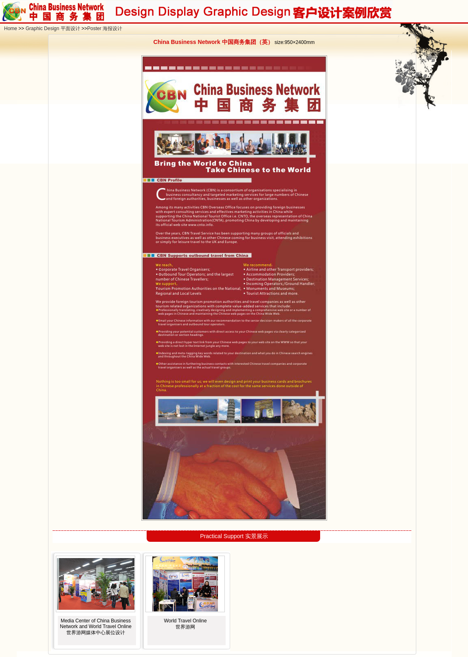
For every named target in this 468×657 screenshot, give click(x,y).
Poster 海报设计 (104, 28)
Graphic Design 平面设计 (53, 28)
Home (10, 28)
